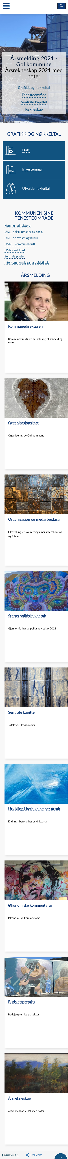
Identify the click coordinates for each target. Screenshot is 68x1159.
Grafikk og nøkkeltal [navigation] (34, 88)
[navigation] (34, 151)
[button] (33, 1155)
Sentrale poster (15, 256)
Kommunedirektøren (18, 225)
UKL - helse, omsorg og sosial (24, 231)
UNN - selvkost (15, 250)
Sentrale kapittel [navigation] (34, 102)
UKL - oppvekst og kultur (21, 238)
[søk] (61, 6)
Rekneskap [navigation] (34, 109)
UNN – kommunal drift (20, 244)
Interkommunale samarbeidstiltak (27, 262)
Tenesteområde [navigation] (34, 95)
